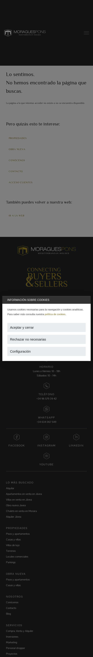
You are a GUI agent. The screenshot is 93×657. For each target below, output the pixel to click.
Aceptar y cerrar (22, 327)
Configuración (20, 351)
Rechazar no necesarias (28, 339)
